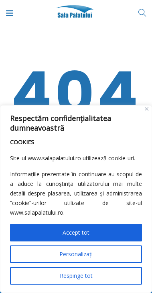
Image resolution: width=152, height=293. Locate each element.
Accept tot (76, 232)
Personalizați (76, 254)
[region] (76, 199)
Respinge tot (76, 275)
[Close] (146, 109)
